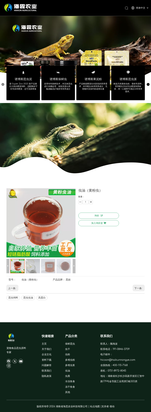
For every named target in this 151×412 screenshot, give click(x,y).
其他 (67, 392)
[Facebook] (8, 361)
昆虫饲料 (13, 297)
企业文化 (46, 354)
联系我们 (46, 370)
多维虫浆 (70, 365)
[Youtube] (21, 361)
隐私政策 (46, 376)
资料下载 (46, 360)
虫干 (67, 349)
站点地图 (95, 406)
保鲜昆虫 (70, 343)
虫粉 (67, 354)
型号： (12, 279)
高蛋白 (42, 297)
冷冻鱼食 (70, 381)
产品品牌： (59, 279)
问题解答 (46, 365)
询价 (98, 215)
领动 (112, 406)
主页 (44, 343)
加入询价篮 (98, 223)
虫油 (67, 370)
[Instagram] (8, 365)
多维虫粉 (70, 360)
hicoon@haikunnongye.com (117, 360)
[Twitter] (15, 361)
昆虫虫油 (28, 297)
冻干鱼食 (70, 386)
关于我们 (46, 349)
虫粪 (67, 376)
